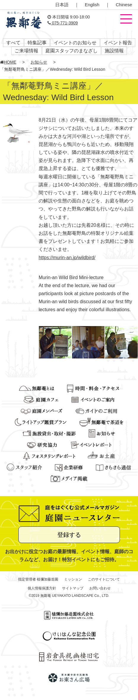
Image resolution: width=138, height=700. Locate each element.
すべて (13, 42)
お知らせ (39, 62)
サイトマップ (72, 588)
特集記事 (37, 42)
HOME (8, 62)
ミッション (73, 579)
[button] (126, 19)
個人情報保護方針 (42, 588)
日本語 (62, 4)
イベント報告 (118, 42)
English (92, 4)
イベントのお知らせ (75, 42)
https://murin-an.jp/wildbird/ (67, 257)
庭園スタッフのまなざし (71, 50)
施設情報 (114, 50)
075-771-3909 (62, 23)
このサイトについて (104, 579)
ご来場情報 (26, 50)
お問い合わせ (100, 588)
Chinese (124, 4)
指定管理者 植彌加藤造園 (38, 579)
